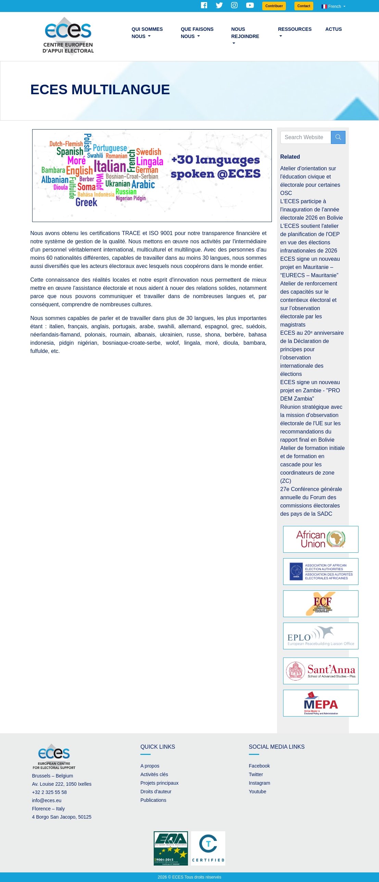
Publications (153, 800)
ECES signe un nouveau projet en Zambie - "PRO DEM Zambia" (310, 390)
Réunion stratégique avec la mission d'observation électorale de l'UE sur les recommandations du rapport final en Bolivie (311, 423)
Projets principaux (159, 783)
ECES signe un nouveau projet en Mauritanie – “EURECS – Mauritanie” (310, 267)
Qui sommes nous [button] (147, 32)
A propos (149, 766)
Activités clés (154, 774)
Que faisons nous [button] (197, 32)
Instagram (259, 783)
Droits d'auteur (156, 791)
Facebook (259, 766)
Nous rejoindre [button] (245, 32)
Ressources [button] (295, 29)
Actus (333, 29)
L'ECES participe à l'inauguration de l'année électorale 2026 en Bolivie (311, 209)
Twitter (256, 774)
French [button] (331, 6)
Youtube (257, 791)
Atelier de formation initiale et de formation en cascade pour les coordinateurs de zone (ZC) (312, 464)
